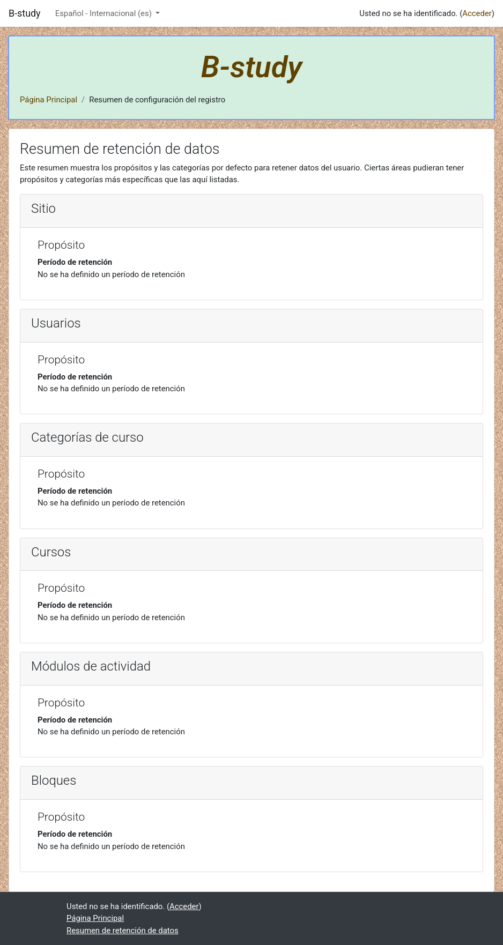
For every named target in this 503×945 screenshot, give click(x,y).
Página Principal (48, 100)
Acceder (476, 13)
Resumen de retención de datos (122, 930)
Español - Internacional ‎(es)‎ (104, 13)
